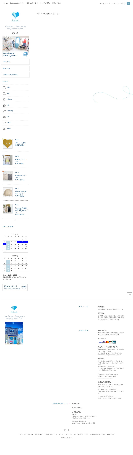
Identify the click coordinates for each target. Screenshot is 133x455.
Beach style (6, 68)
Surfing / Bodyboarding (10, 75)
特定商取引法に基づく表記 (97, 434)
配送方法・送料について (81, 434)
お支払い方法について (65, 434)
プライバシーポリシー (50, 434)
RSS (108, 434)
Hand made (6, 62)
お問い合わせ (39, 434)
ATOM (112, 434)
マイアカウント (105, 3)
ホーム (21, 434)
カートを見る (124, 3)
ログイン (114, 3)
